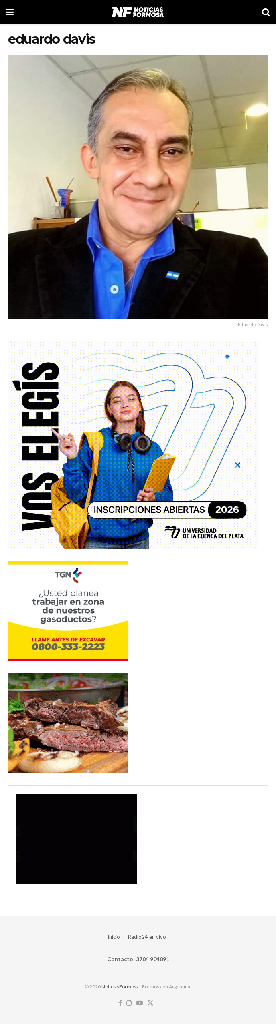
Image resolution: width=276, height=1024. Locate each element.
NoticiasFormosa (120, 987)
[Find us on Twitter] (150, 1003)
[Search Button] (266, 12)
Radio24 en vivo (147, 937)
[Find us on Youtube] (139, 1003)
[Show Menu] (10, 12)
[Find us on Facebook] (120, 1003)
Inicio (114, 937)
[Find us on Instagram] (129, 1003)
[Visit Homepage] (138, 12)
